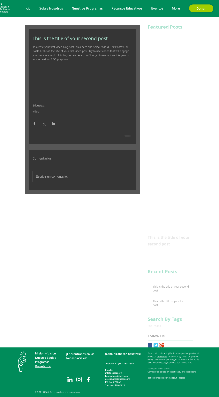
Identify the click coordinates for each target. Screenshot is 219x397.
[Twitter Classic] (156, 345)
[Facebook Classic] (150, 345)
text (150, 325)
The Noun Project (176, 378)
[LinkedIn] (70, 379)
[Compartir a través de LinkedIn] (53, 124)
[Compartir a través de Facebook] (34, 124)
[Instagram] (79, 379)
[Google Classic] (161, 345)
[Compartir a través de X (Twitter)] (44, 124)
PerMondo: (162, 356)
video (36, 111)
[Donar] (201, 8)
